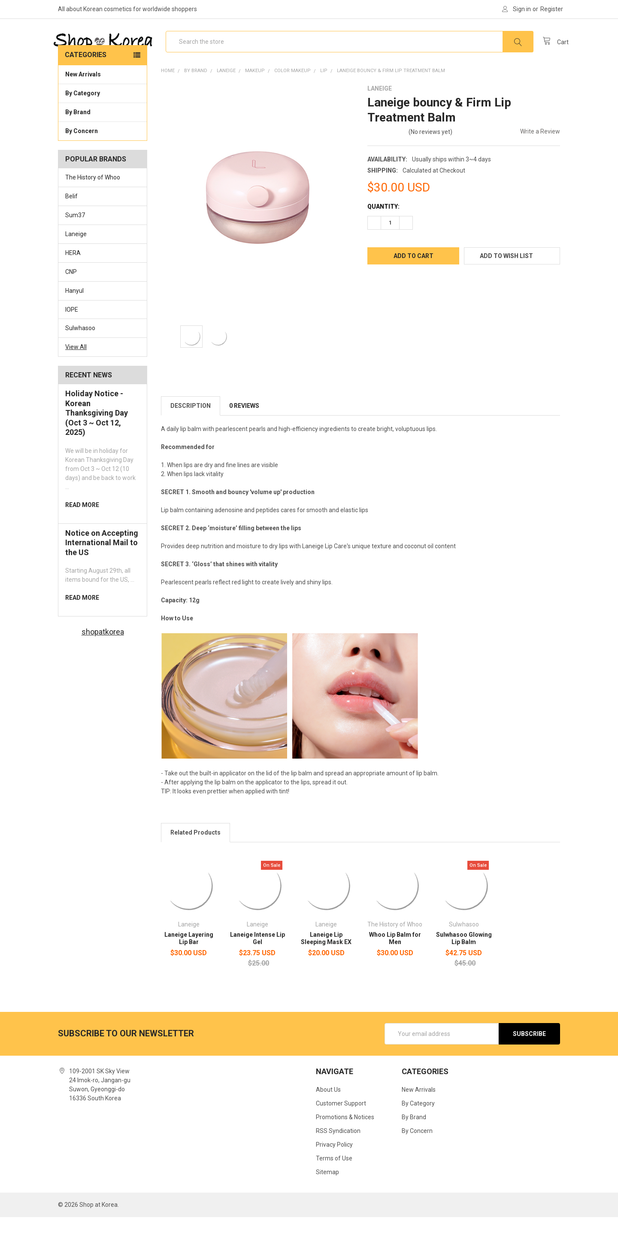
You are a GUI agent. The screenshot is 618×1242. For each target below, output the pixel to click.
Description (190, 430)
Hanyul (74, 315)
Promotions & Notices (345, 1142)
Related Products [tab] (195, 857)
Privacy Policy (334, 1169)
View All (76, 371)
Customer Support (341, 1128)
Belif (71, 221)
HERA (73, 277)
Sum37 (75, 240)
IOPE (71, 334)
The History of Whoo (92, 202)
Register (551, 9)
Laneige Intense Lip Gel (257, 963)
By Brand (102, 136)
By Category (102, 117)
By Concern (102, 155)
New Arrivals (83, 99)
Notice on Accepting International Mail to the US (101, 567)
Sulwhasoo (80, 353)
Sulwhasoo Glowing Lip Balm (464, 963)
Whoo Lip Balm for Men (395, 963)
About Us (328, 1114)
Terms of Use (334, 1183)
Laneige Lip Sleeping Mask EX (326, 963)
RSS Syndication (338, 1155)
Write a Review (540, 156)
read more (82, 529)
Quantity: (383, 231)
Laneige (76, 258)
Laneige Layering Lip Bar (188, 963)
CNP (71, 296)
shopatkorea (103, 656)
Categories (85, 80)
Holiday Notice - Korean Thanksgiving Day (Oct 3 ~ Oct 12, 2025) (96, 438)
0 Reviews (244, 430)
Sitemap (327, 1196)
